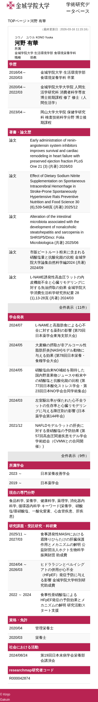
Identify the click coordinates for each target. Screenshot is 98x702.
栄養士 (40, 637)
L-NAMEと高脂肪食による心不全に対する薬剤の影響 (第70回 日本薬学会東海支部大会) (60, 330)
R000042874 (19, 678)
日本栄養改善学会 (55, 473)
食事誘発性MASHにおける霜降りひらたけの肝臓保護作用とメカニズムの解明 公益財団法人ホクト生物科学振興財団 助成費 (63, 544)
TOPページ (17, 21)
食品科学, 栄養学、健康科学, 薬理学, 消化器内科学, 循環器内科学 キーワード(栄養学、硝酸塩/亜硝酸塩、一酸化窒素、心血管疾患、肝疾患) (47, 508)
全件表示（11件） (74, 307)
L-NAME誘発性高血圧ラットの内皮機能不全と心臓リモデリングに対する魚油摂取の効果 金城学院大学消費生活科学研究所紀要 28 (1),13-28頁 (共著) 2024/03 (58, 287)
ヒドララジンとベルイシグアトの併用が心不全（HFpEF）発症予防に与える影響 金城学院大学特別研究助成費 (63, 574)
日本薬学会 (50, 483)
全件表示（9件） (75, 456)
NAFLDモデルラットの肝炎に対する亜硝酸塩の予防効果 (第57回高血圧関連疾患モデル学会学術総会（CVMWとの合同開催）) (61, 435)
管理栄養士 (44, 628)
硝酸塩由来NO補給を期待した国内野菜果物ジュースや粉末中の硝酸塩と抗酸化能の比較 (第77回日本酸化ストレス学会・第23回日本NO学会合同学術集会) (61, 380)
